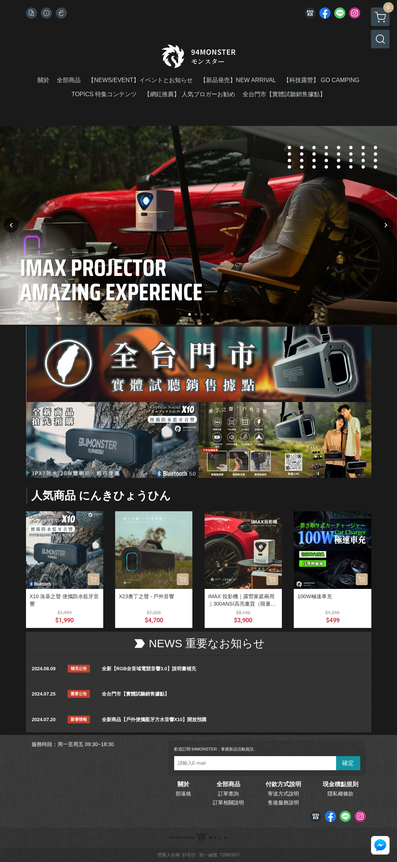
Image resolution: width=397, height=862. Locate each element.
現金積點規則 (340, 784)
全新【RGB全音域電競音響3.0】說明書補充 (149, 668)
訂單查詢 (228, 793)
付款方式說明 (283, 784)
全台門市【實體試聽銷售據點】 (135, 694)
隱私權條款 (341, 793)
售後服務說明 (283, 802)
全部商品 (228, 784)
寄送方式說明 (283, 793)
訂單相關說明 (228, 802)
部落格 (183, 793)
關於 (183, 784)
